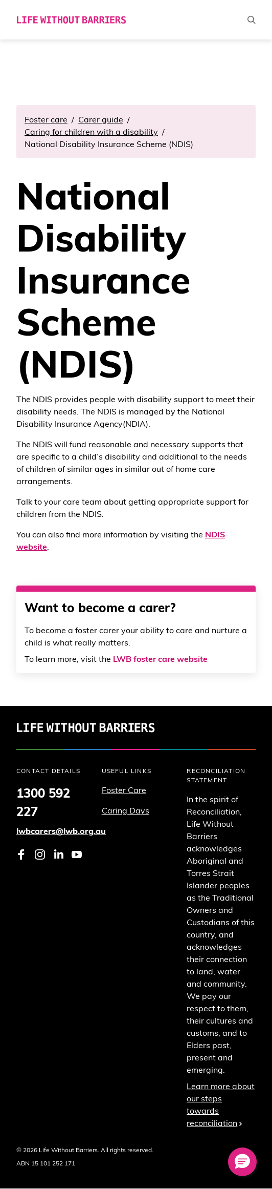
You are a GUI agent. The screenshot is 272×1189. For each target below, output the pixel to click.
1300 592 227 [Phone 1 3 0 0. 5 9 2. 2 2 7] (43, 802)
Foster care (46, 119)
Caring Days (125, 810)
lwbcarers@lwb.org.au (61, 831)
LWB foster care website (160, 659)
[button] (242, 1162)
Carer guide (100, 119)
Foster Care (124, 790)
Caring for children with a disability (91, 132)
